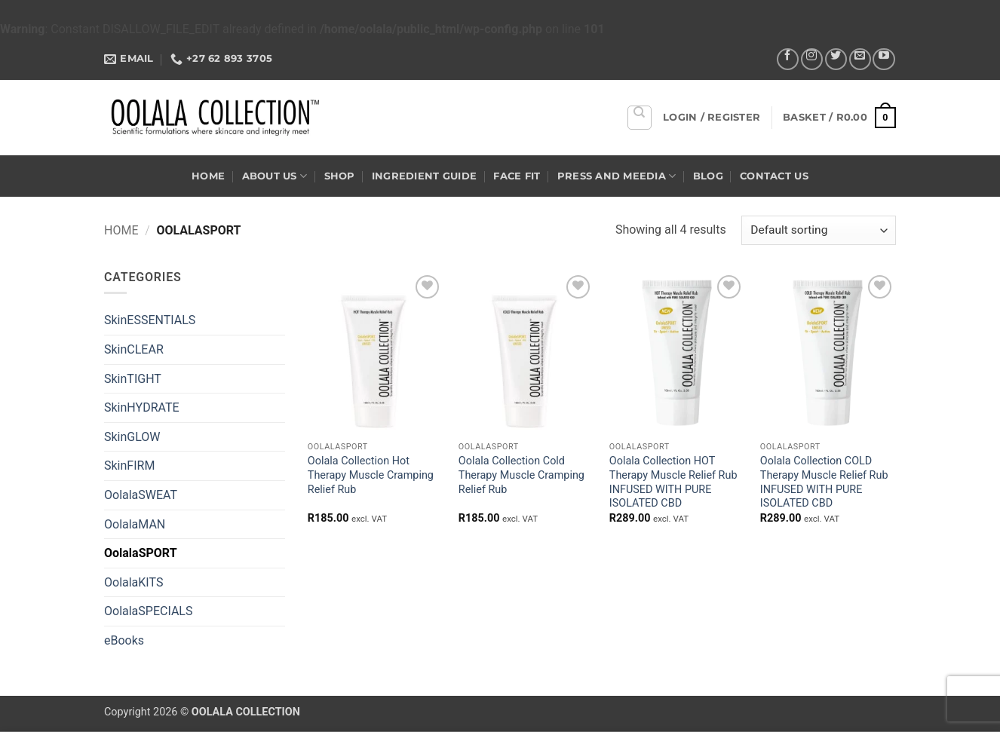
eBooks (124, 640)
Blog (708, 176)
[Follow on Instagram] (812, 59)
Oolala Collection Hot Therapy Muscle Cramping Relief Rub (371, 475)
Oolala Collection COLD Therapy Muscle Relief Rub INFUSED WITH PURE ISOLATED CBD (824, 482)
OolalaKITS (133, 582)
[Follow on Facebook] (788, 59)
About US (275, 176)
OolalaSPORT (140, 553)
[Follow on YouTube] (883, 59)
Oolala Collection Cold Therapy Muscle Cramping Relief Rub (521, 475)
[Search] (639, 118)
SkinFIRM (129, 465)
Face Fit (516, 176)
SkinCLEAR (134, 349)
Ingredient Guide (424, 176)
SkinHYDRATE (141, 407)
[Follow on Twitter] (836, 59)
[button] (711, 117)
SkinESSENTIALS (149, 320)
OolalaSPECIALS (148, 611)
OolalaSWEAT (140, 495)
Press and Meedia (616, 176)
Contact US (774, 176)
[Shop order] (818, 230)
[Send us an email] (860, 59)
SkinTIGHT (132, 379)
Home (208, 176)
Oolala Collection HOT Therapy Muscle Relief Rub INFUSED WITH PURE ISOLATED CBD (673, 482)
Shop (339, 176)
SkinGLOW (132, 437)
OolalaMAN (134, 524)
